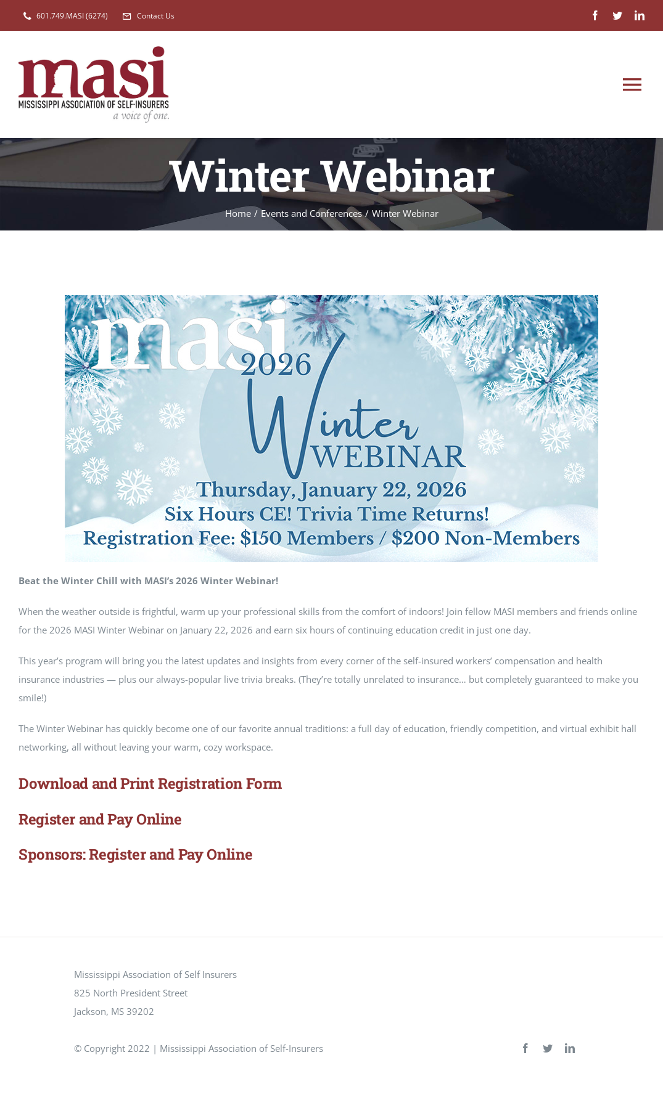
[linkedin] (639, 15)
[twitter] (617, 15)
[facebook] (595, 15)
